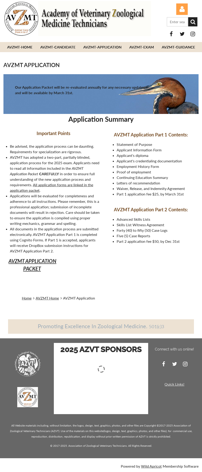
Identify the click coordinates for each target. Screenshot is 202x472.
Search (192, 21)
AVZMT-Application (102, 47)
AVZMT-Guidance (178, 47)
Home (27, 298)
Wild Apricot (151, 466)
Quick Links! (174, 384)
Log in (182, 9)
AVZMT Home (47, 298)
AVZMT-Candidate (57, 47)
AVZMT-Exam (141, 47)
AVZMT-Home (19, 47)
